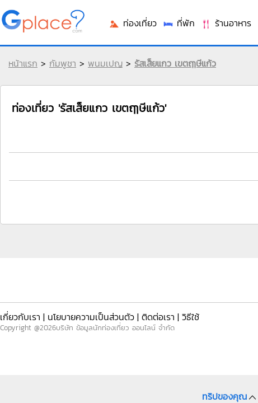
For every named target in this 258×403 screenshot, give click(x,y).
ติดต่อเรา (158, 317)
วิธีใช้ (190, 317)
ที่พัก (178, 23)
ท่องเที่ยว (133, 23)
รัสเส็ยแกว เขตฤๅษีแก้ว (175, 63)
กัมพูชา (62, 63)
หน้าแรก (22, 63)
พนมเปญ (105, 63)
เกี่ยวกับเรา (20, 317)
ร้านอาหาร (225, 23)
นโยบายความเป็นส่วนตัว (91, 317)
